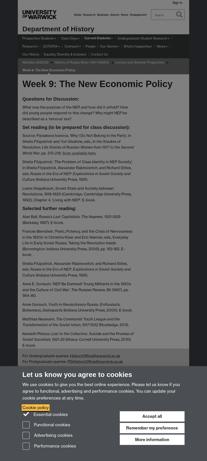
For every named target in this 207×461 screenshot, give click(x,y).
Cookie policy (35, 407)
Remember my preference (152, 428)
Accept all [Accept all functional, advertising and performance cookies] (152, 416)
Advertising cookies (47, 436)
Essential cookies (45, 414)
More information (152, 439)
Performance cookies (49, 446)
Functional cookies (46, 425)
